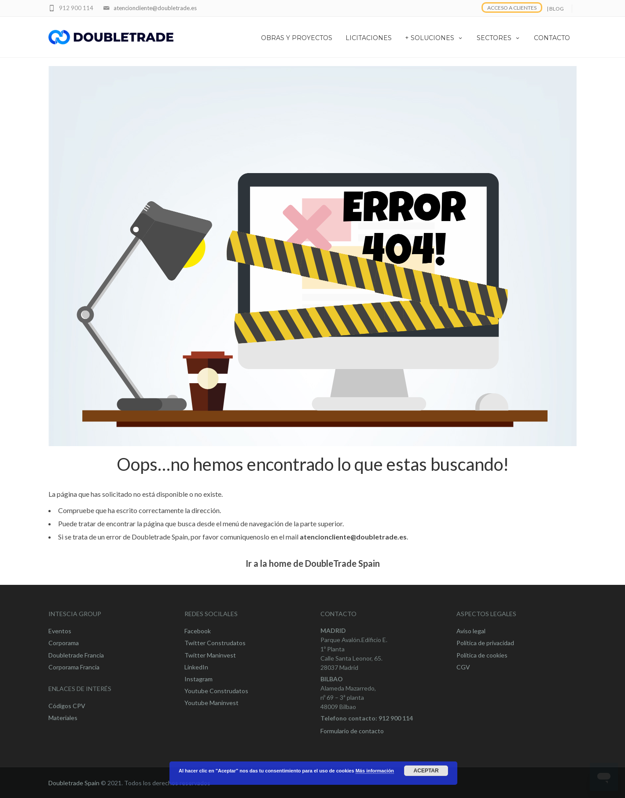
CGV (463, 667)
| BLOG (555, 8)
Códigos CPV (66, 705)
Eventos (59, 631)
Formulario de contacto (352, 731)
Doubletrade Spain (73, 783)
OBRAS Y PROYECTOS (296, 38)
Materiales (62, 717)
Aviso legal (470, 631)
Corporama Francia (73, 667)
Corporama (63, 643)
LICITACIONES (369, 38)
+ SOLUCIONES (434, 38)
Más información (375, 770)
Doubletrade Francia (76, 655)
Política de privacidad (485, 643)
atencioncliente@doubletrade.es (155, 7)
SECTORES (499, 38)
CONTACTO (552, 38)
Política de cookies (481, 655)
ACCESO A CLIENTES (512, 7)
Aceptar (426, 771)
